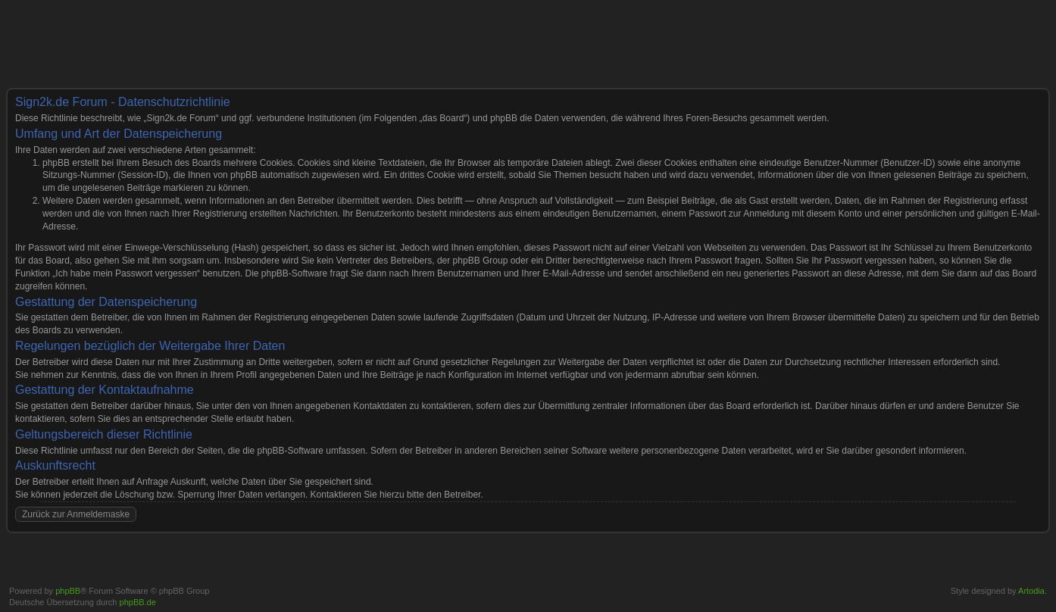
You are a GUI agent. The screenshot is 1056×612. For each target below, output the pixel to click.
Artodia (1031, 590)
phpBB (67, 590)
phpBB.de (138, 602)
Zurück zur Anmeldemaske (76, 514)
